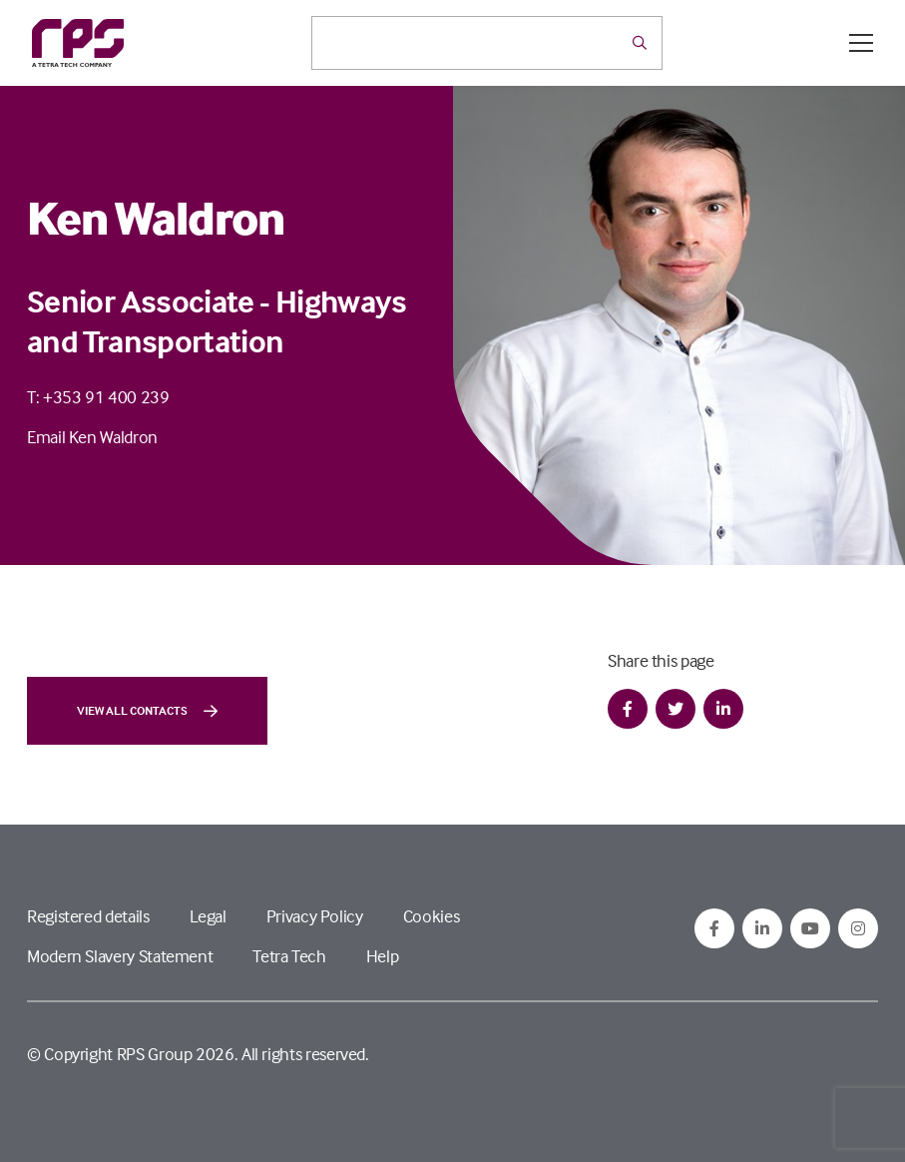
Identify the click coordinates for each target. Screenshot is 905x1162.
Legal (208, 915)
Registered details (88, 915)
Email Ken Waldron (92, 436)
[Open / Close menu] (861, 43)
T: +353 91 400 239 (98, 396)
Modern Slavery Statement (120, 955)
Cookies (431, 915)
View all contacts (147, 711)
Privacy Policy (314, 915)
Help (382, 955)
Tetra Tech (288, 955)
